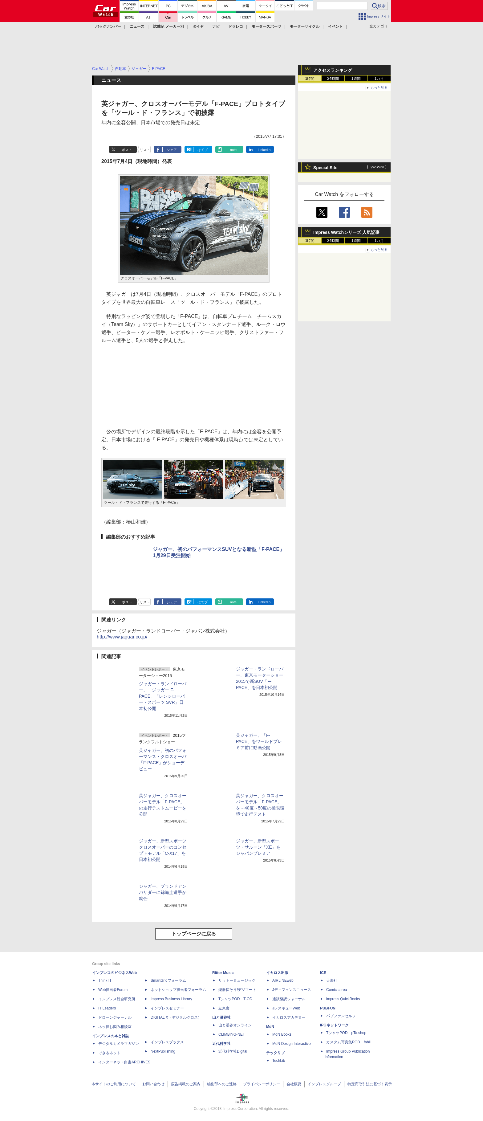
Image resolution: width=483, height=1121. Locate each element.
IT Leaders (107, 1008)
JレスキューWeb (286, 1008)
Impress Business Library (171, 999)
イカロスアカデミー (289, 1017)
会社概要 (293, 1084)
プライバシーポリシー (261, 1084)
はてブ (202, 150)
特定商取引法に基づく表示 (369, 1084)
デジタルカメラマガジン (118, 1044)
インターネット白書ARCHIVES (124, 1062)
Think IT (105, 980)
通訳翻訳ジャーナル (289, 999)
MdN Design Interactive (291, 1044)
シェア (172, 150)
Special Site (325, 167)
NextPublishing (163, 1051)
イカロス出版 (277, 973)
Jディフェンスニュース (291, 990)
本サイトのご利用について (113, 1084)
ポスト (127, 150)
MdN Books (281, 1034)
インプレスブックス (167, 1042)
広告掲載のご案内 (186, 1084)
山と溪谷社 (221, 1017)
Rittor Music (222, 973)
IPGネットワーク (334, 1025)
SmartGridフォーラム (168, 980)
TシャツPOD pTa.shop (346, 1033)
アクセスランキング (332, 70)
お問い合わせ (153, 1084)
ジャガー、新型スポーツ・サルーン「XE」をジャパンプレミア (258, 847)
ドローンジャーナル (115, 1017)
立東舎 (223, 1008)
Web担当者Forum (113, 990)
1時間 (310, 78)
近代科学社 (221, 1044)
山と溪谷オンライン (235, 1025)
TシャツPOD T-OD (235, 999)
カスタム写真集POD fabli (348, 1042)
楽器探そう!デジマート (237, 990)
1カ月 (379, 78)
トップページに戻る (194, 933)
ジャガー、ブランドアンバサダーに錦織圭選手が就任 (162, 892)
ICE (323, 973)
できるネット (109, 1053)
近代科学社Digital (232, 1051)
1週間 (356, 78)
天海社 (331, 980)
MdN (270, 1027)
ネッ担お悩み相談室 (115, 1027)
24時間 (333, 78)
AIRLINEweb (283, 980)
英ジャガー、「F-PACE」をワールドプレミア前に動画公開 (259, 741)
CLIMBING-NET (231, 1034)
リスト (145, 150)
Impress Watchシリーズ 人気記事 (346, 232)
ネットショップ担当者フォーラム (178, 990)
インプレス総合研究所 (116, 999)
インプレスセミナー (167, 1008)
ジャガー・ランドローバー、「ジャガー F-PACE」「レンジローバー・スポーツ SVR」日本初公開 (162, 696)
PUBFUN (327, 1008)
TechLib (278, 1060)
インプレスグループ (324, 1084)
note (233, 150)
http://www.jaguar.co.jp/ (122, 636)
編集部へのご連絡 (222, 1084)
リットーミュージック (236, 980)
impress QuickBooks (343, 999)
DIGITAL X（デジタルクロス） (176, 1017)
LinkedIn (264, 150)
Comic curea (336, 990)
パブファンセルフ (341, 1016)
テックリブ (275, 1053)
